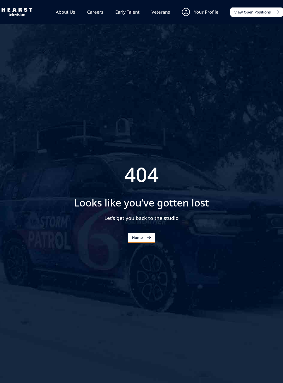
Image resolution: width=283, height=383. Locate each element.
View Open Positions (252, 11)
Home (137, 237)
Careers (95, 12)
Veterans (160, 12)
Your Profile (200, 12)
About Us (65, 12)
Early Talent (127, 12)
